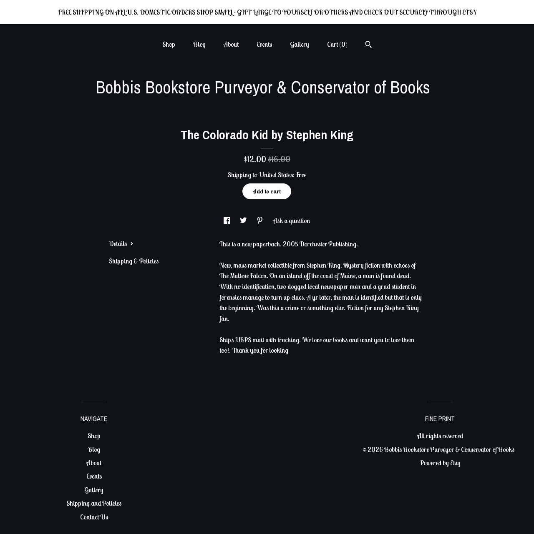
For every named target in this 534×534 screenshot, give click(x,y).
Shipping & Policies (134, 261)
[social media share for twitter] (244, 220)
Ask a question (291, 220)
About (231, 44)
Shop (168, 44)
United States (276, 174)
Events (264, 44)
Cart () (337, 44)
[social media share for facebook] (228, 220)
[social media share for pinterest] (260, 220)
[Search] (368, 45)
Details (121, 243)
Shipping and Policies (93, 503)
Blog (199, 44)
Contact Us (94, 517)
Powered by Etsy (440, 463)
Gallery (299, 44)
